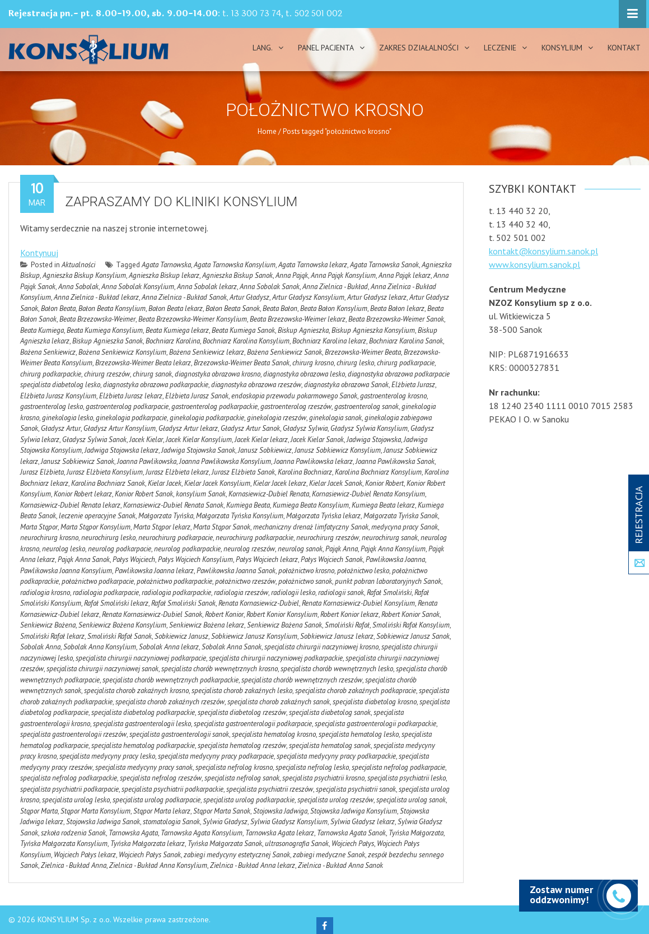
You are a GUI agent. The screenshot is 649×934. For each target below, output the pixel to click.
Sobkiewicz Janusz (181, 636)
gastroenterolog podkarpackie (214, 406)
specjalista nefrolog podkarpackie (68, 778)
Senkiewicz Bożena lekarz (206, 625)
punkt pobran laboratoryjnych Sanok (388, 581)
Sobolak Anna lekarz (169, 647)
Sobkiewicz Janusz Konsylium (254, 636)
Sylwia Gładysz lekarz (362, 821)
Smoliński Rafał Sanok (119, 636)
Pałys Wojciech (134, 559)
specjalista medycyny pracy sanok (144, 767)
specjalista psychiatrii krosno (323, 778)
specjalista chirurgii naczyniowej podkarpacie (141, 658)
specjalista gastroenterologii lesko (142, 723)
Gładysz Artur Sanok (250, 428)
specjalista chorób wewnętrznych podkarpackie (170, 680)
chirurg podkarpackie (50, 374)
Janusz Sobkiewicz (265, 450)
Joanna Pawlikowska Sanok (395, 461)
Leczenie (500, 48)
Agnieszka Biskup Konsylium (84, 275)
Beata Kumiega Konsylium (105, 330)
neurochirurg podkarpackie (254, 537)
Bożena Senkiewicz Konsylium (122, 352)
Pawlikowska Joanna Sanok (236, 570)
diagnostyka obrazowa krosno (217, 374)
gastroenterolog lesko (51, 406)
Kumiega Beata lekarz (383, 505)
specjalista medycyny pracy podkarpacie (216, 756)
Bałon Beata (58, 308)
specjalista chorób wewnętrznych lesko (337, 668)
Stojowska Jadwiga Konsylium (353, 811)
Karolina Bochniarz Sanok (108, 483)
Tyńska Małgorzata (416, 833)
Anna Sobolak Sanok (270, 286)
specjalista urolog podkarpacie (156, 800)
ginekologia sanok (335, 417)
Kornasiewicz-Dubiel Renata (268, 494)
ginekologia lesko (67, 417)
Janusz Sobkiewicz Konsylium (338, 450)
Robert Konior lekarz (349, 614)
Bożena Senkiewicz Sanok (284, 352)
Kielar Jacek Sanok (335, 483)
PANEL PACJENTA (326, 48)
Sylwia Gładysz (225, 821)
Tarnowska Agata (133, 833)
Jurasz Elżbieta (42, 472)
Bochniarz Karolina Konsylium (246, 341)
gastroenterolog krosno (393, 396)
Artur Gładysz (249, 297)
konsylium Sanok (201, 494)
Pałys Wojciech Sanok (332, 559)
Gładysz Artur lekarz (188, 428)
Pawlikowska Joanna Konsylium (66, 570)
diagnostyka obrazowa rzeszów (256, 384)
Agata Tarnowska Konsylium (235, 264)
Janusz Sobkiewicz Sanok (77, 461)
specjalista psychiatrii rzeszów (269, 789)
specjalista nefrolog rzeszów (161, 778)
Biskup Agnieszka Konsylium (373, 330)
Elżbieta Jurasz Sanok (196, 396)
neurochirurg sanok (390, 537)
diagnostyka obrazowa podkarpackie (155, 384)
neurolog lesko (63, 549)
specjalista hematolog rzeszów (242, 745)
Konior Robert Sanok (144, 494)
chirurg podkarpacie (406, 363)
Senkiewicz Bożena (48, 625)
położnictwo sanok (305, 581)
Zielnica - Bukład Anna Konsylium (158, 865)
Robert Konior (224, 614)
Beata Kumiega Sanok (243, 330)
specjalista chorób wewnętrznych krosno (219, 668)
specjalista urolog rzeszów (335, 800)
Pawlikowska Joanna (395, 559)
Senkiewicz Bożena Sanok (284, 625)
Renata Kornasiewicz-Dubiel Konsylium (358, 603)
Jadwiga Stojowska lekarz (121, 450)
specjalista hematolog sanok (330, 745)
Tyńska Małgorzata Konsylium (64, 843)
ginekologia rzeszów (276, 417)
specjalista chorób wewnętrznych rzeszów (301, 680)
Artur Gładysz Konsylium (308, 297)
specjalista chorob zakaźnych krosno (136, 690)
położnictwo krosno (306, 570)
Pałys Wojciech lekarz (267, 559)
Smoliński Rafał (347, 625)
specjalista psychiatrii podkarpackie (172, 789)
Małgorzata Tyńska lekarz (323, 516)
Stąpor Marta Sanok (221, 811)
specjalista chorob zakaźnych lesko (242, 690)
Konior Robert (384, 483)
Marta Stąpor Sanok (221, 527)
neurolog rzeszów (249, 549)
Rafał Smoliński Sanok (183, 603)
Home (267, 131)
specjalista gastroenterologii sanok (179, 734)
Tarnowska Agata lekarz (279, 833)
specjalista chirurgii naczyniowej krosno (321, 647)
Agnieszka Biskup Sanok (237, 275)
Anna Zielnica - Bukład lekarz (96, 297)
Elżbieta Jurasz (413, 384)
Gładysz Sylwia (305, 428)
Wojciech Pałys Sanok (150, 854)
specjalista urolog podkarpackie (249, 800)
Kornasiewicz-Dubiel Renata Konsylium (368, 494)
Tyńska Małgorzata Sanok (225, 843)
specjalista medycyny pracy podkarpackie (336, 756)
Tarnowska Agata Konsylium (201, 833)
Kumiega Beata (248, 505)
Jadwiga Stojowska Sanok (198, 450)
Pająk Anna (341, 549)
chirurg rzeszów (107, 374)
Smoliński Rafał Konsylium (411, 625)
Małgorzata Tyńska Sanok (400, 516)
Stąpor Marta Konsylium (95, 811)
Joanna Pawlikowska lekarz (313, 461)
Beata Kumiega (42, 330)
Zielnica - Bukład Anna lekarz (252, 865)
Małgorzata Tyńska (165, 516)
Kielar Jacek (164, 483)
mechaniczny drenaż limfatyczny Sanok (310, 527)
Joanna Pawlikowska (146, 461)
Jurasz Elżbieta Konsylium (105, 472)
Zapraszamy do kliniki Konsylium (181, 202)
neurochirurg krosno (49, 537)
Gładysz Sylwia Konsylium (369, 428)
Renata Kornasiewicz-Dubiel (258, 603)
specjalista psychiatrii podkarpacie (69, 789)
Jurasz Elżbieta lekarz (177, 472)
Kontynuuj (39, 252)
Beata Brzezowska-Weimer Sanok (396, 319)
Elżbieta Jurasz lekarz (130, 396)
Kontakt (624, 48)
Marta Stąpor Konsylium (95, 527)
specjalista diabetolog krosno (375, 702)
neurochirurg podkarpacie (175, 537)
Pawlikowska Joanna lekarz (154, 570)
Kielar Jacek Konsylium (217, 483)
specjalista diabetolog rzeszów (242, 712)
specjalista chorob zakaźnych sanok (278, 702)
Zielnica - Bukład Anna (73, 865)
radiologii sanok (341, 592)
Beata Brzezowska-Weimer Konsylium (192, 319)
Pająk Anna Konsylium (393, 549)
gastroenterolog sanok (366, 406)
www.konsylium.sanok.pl (534, 264)
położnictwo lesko (363, 570)
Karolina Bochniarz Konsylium (378, 472)
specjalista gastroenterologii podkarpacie (253, 723)
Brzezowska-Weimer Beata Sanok (242, 363)
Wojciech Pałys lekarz (85, 854)
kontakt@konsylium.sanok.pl (543, 251)
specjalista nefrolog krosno (234, 767)
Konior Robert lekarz (83, 494)
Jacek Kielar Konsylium (199, 439)
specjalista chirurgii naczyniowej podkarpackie (276, 658)
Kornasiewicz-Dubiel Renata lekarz (70, 505)
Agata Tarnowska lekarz (312, 264)
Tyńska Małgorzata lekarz (147, 843)
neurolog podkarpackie (187, 549)
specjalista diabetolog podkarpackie (143, 712)
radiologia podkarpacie (106, 592)
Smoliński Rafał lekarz (52, 636)
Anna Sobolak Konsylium (137, 286)
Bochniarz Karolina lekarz (329, 341)
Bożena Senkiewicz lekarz (206, 352)
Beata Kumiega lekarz (177, 330)
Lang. (263, 48)
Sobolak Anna (40, 647)
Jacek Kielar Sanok (317, 439)
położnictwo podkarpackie (174, 581)
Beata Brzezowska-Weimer (97, 319)
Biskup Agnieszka (303, 330)
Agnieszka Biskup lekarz (164, 275)
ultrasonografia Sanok (297, 843)
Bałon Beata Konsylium (112, 308)
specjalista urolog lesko (76, 800)
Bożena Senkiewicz (48, 352)
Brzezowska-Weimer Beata (363, 352)
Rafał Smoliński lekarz (116, 603)
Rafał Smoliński (389, 592)
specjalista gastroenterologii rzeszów (73, 734)
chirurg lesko (355, 363)
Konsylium (561, 48)
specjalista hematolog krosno (274, 734)
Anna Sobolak (78, 286)
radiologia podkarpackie (176, 592)
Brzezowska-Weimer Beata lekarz (143, 363)
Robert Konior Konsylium (282, 614)
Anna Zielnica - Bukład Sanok (184, 297)
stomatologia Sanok (171, 821)
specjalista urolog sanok (411, 800)
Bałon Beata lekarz (175, 308)
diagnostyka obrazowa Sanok (346, 384)
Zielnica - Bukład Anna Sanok (340, 865)
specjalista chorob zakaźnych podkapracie (355, 690)
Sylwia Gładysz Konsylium (289, 821)
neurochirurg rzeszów (327, 537)
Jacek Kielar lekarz (261, 439)
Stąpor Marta (39, 811)
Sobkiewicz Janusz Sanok (413, 636)
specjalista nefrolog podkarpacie (398, 767)
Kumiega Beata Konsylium (311, 505)
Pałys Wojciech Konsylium (195, 559)
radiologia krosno (45, 592)
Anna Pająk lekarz (405, 275)
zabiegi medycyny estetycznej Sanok (237, 854)
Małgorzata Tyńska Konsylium (239, 516)
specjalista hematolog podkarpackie (143, 745)
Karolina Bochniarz (305, 472)
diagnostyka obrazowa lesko (304, 374)
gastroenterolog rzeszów (295, 406)
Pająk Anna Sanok (84, 559)
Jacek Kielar (146, 439)
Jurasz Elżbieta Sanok (243, 472)
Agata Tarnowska (166, 264)
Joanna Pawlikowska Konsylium (225, 461)
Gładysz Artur (61, 428)
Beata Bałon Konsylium (333, 308)
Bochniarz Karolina (173, 341)
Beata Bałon (280, 308)
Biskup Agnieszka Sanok (107, 341)
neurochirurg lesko (108, 537)
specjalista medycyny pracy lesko (107, 756)
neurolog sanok (300, 549)
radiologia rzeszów (241, 592)
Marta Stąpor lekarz (161, 527)
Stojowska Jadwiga (280, 811)
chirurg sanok (152, 374)
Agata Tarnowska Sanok (384, 264)
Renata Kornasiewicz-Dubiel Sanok (152, 614)
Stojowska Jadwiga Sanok (103, 821)
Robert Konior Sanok (410, 614)
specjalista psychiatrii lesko (406, 778)
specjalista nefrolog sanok (241, 778)
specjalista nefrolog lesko (312, 767)
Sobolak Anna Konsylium (99, 647)
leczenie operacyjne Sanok (97, 516)
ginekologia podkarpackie (207, 417)
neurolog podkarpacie (119, 549)
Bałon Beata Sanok (233, 308)
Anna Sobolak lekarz (207, 286)
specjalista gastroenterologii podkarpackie (375, 723)
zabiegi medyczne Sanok (329, 854)
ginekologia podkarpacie (131, 417)
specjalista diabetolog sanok (330, 712)
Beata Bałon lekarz (397, 308)
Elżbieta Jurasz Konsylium (58, 396)
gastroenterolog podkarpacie (127, 406)
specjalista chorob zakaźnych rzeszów (170, 702)
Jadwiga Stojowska (374, 439)
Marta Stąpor (39, 527)
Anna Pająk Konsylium (343, 275)
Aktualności (78, 264)
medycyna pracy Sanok (404, 527)
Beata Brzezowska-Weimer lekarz (297, 319)
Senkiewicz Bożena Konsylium (122, 625)
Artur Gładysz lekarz (377, 297)
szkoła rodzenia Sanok (73, 833)
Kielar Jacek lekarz (279, 483)
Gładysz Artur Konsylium (119, 428)
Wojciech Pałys (352, 843)
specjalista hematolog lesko (359, 734)
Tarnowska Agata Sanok (351, 833)
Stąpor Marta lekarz (161, 811)
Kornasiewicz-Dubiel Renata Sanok (173, 505)
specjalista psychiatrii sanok (356, 789)
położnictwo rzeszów (245, 581)
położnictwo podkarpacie (98, 581)
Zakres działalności (419, 48)
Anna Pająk (292, 275)
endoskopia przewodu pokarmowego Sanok (294, 396)
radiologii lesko (293, 592)
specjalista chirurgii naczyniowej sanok (102, 668)
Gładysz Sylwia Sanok (94, 439)
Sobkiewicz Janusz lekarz (336, 636)
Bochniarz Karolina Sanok (406, 341)
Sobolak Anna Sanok (232, 647)
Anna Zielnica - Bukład (335, 286)
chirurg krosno (313, 363)
